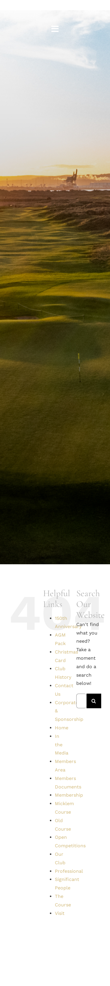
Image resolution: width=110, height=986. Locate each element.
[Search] (94, 701)
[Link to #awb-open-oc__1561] (55, 29)
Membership (69, 795)
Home (61, 728)
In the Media (61, 744)
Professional (69, 871)
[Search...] (81, 701)
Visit (60, 913)
